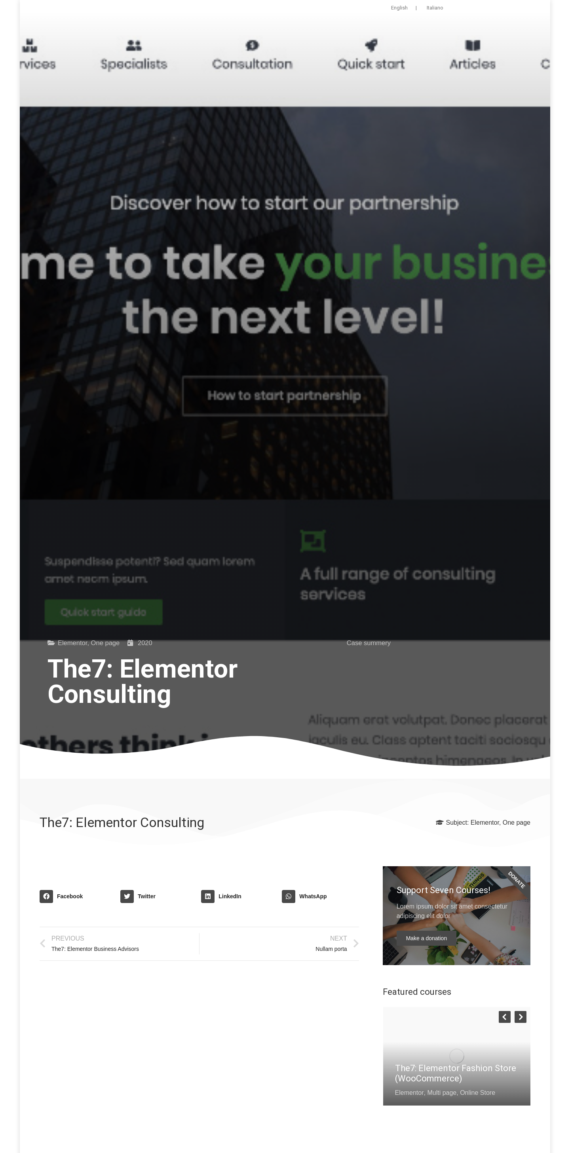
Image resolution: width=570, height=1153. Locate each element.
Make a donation (426, 938)
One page (105, 643)
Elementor (72, 643)
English (399, 8)
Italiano (435, 8)
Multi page (441, 1092)
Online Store (477, 1092)
